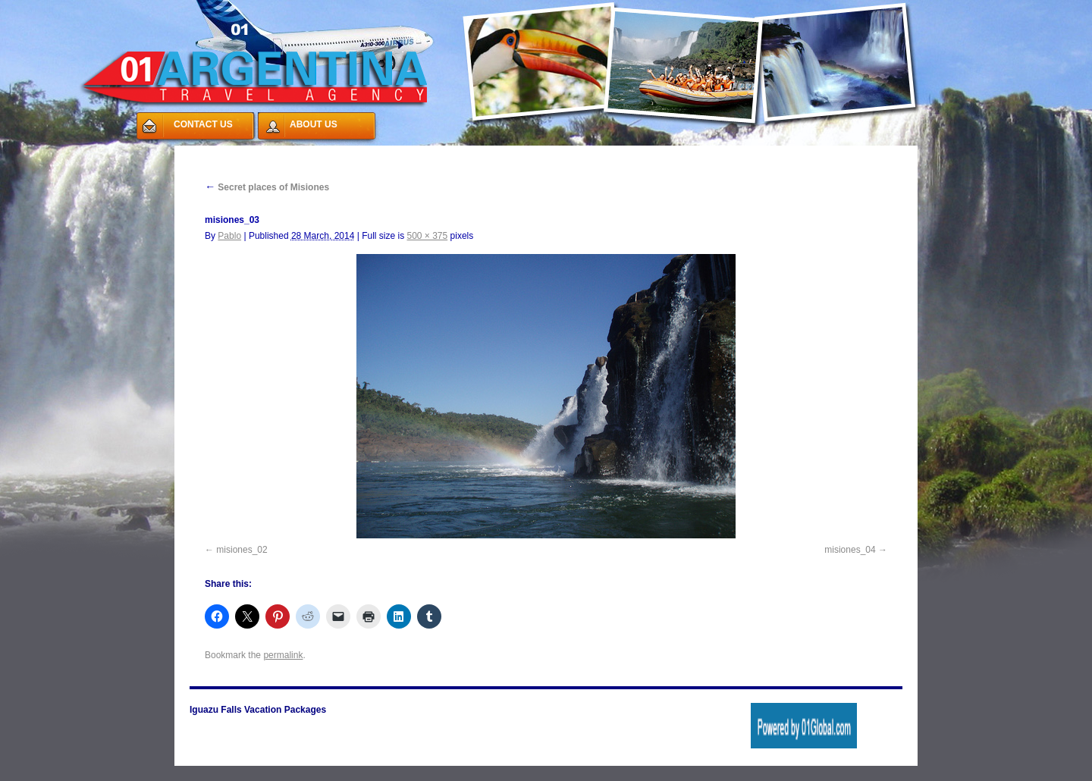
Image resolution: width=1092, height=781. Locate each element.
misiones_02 (241, 549)
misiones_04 (849, 549)
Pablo (229, 236)
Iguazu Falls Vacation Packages (258, 709)
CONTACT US (203, 124)
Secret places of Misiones (267, 187)
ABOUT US (313, 124)
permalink (283, 655)
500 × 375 (426, 236)
